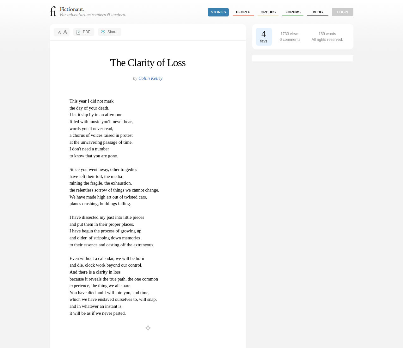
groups (268, 12)
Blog (318, 12)
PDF (86, 32)
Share (112, 32)
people (243, 12)
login (342, 12)
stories (218, 12)
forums (293, 12)
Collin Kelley (150, 78)
